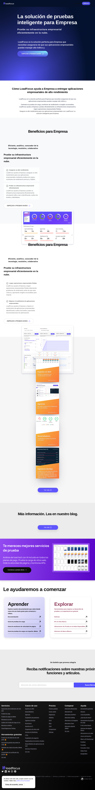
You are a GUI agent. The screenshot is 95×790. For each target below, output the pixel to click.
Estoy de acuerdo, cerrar (14, 784)
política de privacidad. (23, 780)
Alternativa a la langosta (71, 720)
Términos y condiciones (59, 776)
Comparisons (52, 729)
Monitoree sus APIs (6, 719)
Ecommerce (28, 723)
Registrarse (52, 714)
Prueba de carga (5, 713)
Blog (50, 723)
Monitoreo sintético (6, 725)
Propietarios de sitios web (32, 729)
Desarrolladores (29, 711)
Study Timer (84, 751)
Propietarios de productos (32, 717)
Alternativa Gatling (70, 717)
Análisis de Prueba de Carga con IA (10, 722)
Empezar (86, 3)
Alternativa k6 (68, 711)
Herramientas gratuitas (87, 708)
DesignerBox (84, 753)
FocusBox (83, 745)
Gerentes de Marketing (31, 732)
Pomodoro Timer (85, 748)
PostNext (83, 742)
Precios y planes (53, 708)
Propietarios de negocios (32, 738)
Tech (50, 726)
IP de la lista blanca (86, 725)
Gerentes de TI (29, 726)
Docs (50, 720)
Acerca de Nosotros (86, 736)
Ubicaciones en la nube (87, 733)
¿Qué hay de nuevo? (86, 717)
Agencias (27, 714)
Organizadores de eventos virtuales (34, 741)
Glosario (83, 711)
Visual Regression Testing (8, 728)
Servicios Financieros (31, 748)
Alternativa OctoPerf (70, 714)
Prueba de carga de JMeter (8, 716)
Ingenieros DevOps (30, 720)
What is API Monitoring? (87, 739)
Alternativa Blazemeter (71, 708)
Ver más (48, 490)
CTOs (26, 735)
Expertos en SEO (29, 708)
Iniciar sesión (77, 3)
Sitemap (51, 732)
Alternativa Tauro (69, 723)
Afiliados (51, 717)
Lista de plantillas (85, 714)
